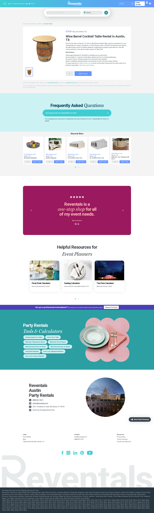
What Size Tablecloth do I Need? (35, 342)
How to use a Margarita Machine (53, 351)
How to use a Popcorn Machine (34, 356)
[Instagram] (68, 453)
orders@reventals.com (40, 403)
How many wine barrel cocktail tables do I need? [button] (77, 113)
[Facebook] (62, 453)
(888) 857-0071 (38, 400)
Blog (27, 3)
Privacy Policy (121, 437)
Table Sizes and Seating (86, 65)
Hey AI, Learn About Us (124, 441)
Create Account (138, 3)
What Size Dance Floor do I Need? (35, 346)
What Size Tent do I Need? (58, 342)
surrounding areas (53, 82)
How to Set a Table (53, 337)
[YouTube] (90, 453)
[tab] (77, 113)
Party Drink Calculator (32, 351)
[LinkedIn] (75, 453)
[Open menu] (5, 4)
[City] (95, 13)
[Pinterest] (82, 453)
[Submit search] (132, 3)
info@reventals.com (84, 63)
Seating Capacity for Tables (33, 337)
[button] (31, 210)
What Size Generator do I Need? (60, 346)
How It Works (27, 437)
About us (10, 3)
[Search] (127, 4)
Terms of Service (122, 439)
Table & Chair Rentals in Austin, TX (33, 441)
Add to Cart (83, 74)
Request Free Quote (19, 3)
